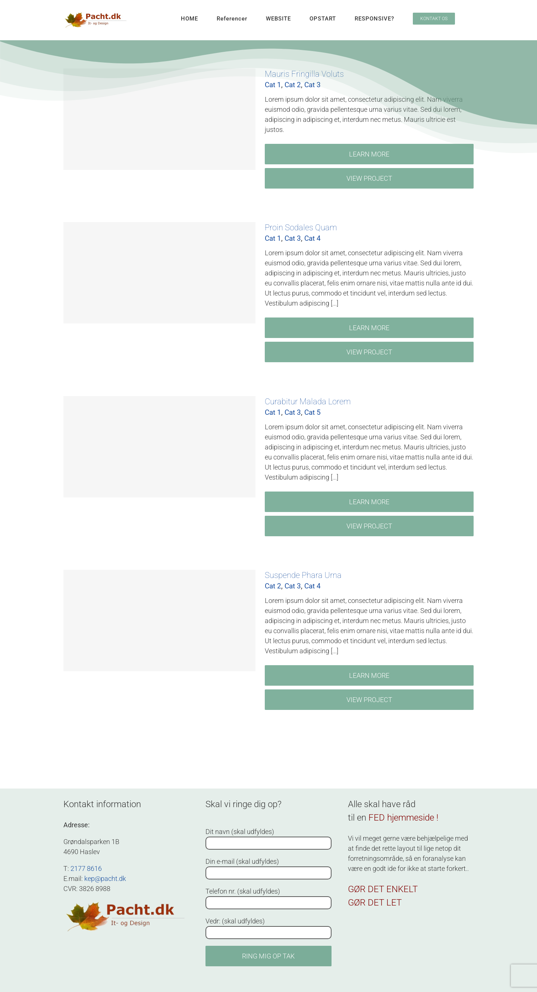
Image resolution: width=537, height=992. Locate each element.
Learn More (369, 154)
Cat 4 (312, 238)
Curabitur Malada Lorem (308, 401)
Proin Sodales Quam (301, 227)
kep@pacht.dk (105, 878)
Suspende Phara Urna (303, 575)
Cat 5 (312, 412)
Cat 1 (273, 238)
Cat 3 (293, 238)
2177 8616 (86, 868)
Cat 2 (273, 586)
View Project (369, 178)
